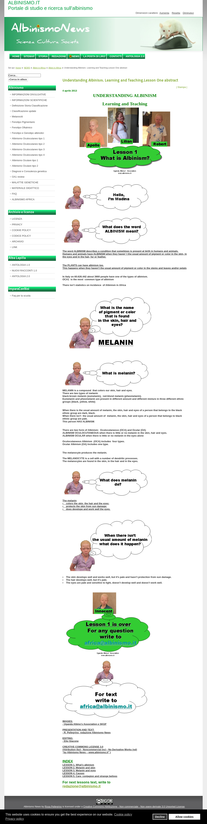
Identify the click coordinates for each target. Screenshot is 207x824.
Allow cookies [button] (184, 816)
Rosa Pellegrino (53, 806)
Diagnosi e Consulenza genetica (29, 171)
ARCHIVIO (18, 241)
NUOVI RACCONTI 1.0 (24, 270)
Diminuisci (188, 13)
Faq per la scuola (21, 295)
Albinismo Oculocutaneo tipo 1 (28, 138)
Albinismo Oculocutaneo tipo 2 (28, 143)
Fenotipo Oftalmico (22, 127)
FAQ (14, 193)
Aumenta (164, 13)
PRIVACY (17, 224)
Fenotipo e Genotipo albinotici (28, 133)
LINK (14, 247)
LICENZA (17, 218)
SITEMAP (29, 56)
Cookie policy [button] (123, 814)
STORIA (43, 56)
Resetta (176, 13)
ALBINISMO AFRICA (23, 199)
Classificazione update (24, 111)
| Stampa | (181, 87)
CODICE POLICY (21, 235)
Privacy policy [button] (14, 818)
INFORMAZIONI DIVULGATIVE (29, 94)
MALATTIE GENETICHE (25, 182)
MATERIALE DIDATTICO (25, 188)
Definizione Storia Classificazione (30, 105)
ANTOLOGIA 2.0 (135, 56)
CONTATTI (116, 56)
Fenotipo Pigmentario (23, 122)
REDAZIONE (59, 56)
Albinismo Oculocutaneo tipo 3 (28, 149)
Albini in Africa (39, 68)
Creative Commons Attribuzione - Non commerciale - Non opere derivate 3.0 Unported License (134, 806)
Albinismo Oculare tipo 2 (25, 165)
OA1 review (18, 176)
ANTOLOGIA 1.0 (21, 264)
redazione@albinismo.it (82, 786)
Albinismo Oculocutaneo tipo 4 (28, 154)
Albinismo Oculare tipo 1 (25, 160)
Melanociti (17, 116)
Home (16, 56)
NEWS (75, 56)
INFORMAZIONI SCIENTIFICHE (29, 100)
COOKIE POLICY (21, 230)
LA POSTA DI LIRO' (94, 56)
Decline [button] (160, 816)
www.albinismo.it (98, 752)
